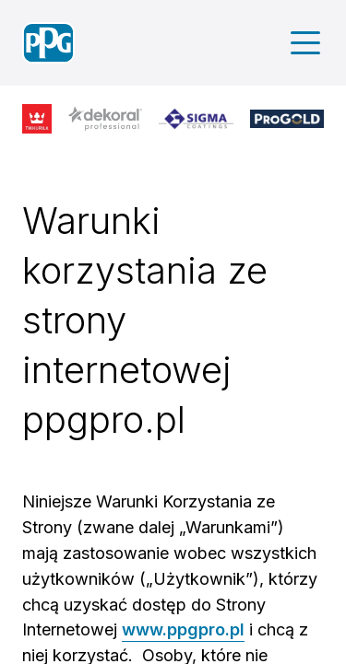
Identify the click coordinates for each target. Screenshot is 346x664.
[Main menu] (305, 43)
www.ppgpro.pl (183, 629)
